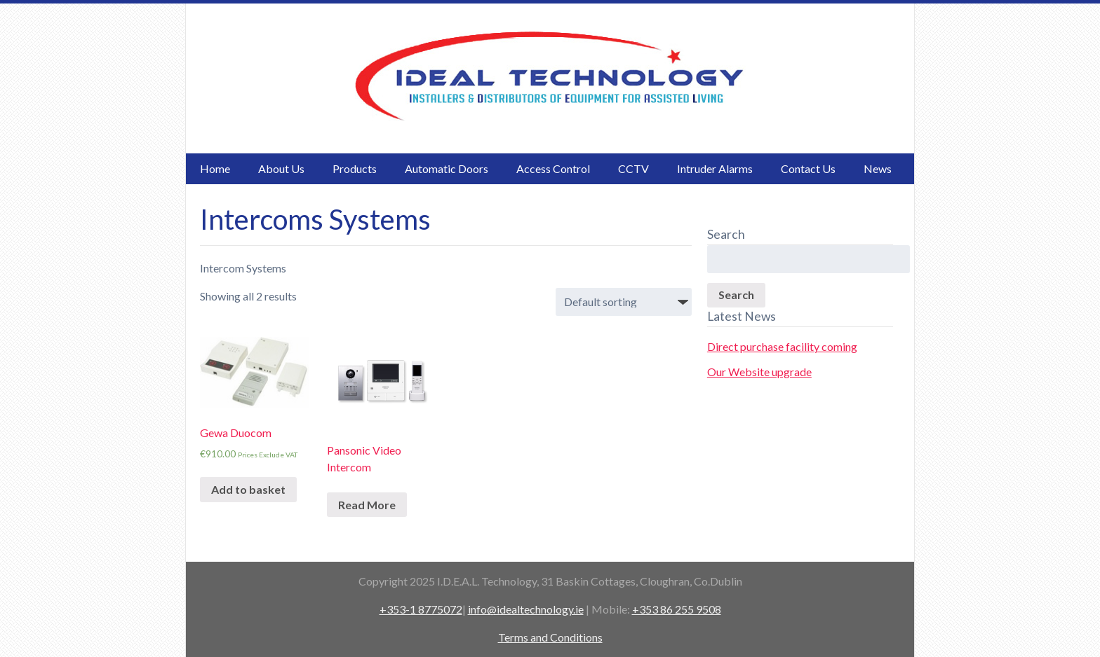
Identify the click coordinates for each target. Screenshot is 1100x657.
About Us (281, 168)
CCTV (633, 168)
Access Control (553, 168)
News (878, 168)
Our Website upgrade (759, 371)
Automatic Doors (446, 168)
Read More (367, 504)
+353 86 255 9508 (676, 609)
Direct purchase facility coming (782, 346)
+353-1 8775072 (421, 609)
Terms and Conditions (550, 637)
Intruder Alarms (715, 168)
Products (355, 168)
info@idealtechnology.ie (526, 609)
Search (736, 294)
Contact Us (808, 168)
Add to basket (248, 489)
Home (215, 168)
